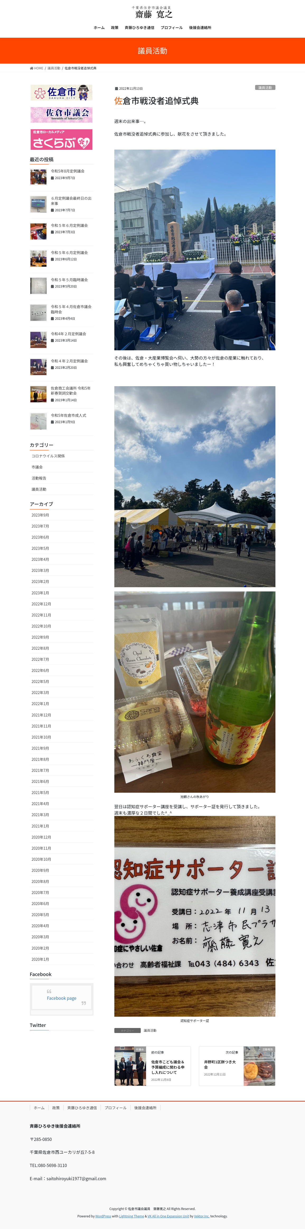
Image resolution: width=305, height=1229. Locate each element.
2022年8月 (40, 648)
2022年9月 (40, 637)
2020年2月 (40, 948)
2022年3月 (40, 692)
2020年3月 (40, 936)
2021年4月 (40, 803)
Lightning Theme (131, 1216)
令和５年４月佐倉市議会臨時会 (71, 309)
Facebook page (62, 998)
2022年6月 (40, 670)
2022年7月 (40, 659)
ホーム (39, 1107)
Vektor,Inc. (202, 1216)
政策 (56, 1107)
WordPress (103, 1216)
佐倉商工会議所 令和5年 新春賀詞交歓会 (71, 390)
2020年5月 (40, 914)
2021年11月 (41, 726)
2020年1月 (40, 959)
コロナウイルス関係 (48, 455)
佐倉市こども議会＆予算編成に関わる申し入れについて (168, 1067)
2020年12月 (41, 837)
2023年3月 (40, 570)
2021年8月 (40, 759)
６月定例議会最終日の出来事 (71, 200)
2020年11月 (41, 848)
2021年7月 (40, 770)
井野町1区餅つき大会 (220, 1064)
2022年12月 (41, 603)
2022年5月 (40, 681)
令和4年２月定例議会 (68, 333)
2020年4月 (40, 925)
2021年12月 (41, 715)
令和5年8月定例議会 (68, 171)
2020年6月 (40, 903)
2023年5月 (40, 548)
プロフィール (116, 1107)
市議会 (37, 467)
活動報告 (39, 478)
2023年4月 (40, 559)
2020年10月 (41, 859)
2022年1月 (40, 703)
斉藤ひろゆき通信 (82, 1107)
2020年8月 (40, 881)
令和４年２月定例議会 (69, 361)
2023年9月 (40, 515)
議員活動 (265, 87)
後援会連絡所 (145, 1107)
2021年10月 (41, 737)
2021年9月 (40, 748)
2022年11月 (41, 615)
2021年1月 (40, 826)
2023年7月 (40, 526)
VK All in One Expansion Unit (168, 1216)
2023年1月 (40, 592)
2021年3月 (40, 814)
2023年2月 (40, 581)
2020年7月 (40, 892)
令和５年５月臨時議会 (69, 279)
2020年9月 (40, 870)
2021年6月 (40, 781)
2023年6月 (40, 537)
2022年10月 (41, 626)
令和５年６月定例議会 (69, 225)
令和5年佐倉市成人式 (68, 415)
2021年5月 (40, 792)
